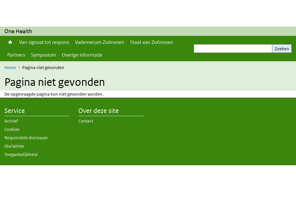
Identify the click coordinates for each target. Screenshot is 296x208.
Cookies (11, 129)
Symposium (43, 55)
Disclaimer (14, 146)
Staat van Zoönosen (151, 42)
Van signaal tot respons (44, 42)
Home (10, 42)
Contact (85, 121)
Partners (16, 55)
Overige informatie (82, 55)
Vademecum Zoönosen (99, 42)
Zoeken (282, 48)
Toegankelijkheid (21, 154)
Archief (11, 121)
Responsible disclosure (26, 137)
